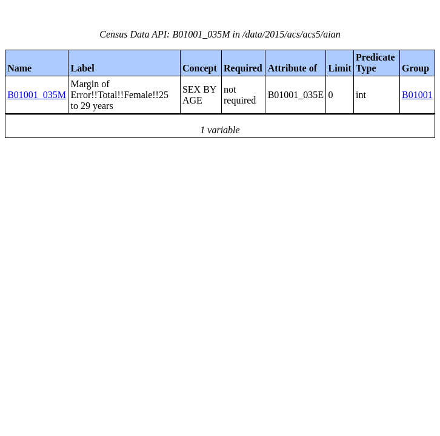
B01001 (417, 95)
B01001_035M (36, 95)
